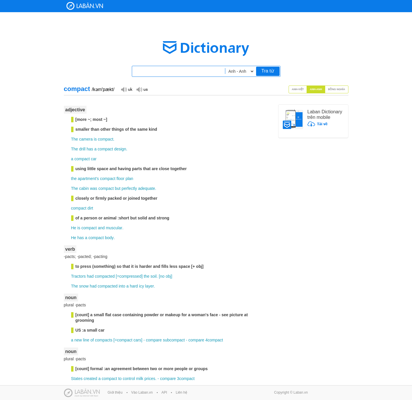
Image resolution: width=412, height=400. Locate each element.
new (78, 340)
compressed (130, 276)
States (77, 378)
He (73, 228)
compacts (103, 340)
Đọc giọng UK (126, 89)
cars (137, 340)
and (101, 228)
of (92, 340)
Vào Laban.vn (142, 392)
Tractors (78, 276)
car (93, 159)
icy (141, 286)
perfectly (129, 188)
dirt (90, 208)
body (109, 237)
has (90, 149)
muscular (114, 228)
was (93, 188)
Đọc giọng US (142, 89)
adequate (146, 188)
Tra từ (267, 70)
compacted (104, 276)
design (120, 149)
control (129, 378)
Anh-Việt (298, 89)
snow (84, 286)
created (90, 378)
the (74, 178)
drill (82, 149)
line (86, 340)
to (120, 378)
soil (153, 276)
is (95, 139)
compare (154, 340)
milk (139, 378)
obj (168, 276)
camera (86, 139)
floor (120, 178)
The (74, 139)
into (122, 286)
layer (149, 286)
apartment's (88, 178)
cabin (84, 188)
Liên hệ (181, 392)
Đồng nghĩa (336, 89)
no (162, 276)
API (164, 392)
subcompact (174, 340)
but (117, 188)
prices (149, 378)
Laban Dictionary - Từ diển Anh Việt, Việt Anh (84, 6)
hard (134, 286)
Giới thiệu (115, 392)
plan (129, 178)
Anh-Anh (316, 89)
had (90, 276)
